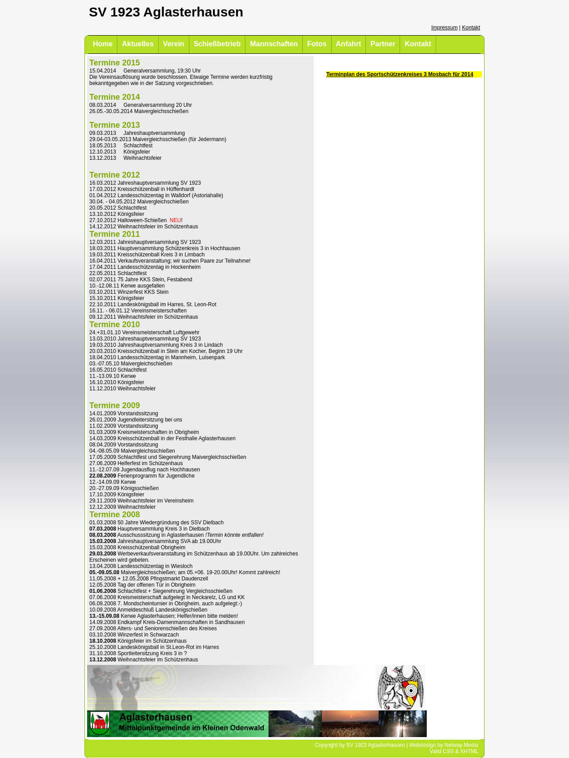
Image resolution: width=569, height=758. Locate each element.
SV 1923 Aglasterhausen (375, 745)
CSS (448, 751)
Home (102, 44)
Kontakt (471, 27)
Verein (173, 44)
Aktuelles (137, 44)
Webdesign (422, 745)
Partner (382, 44)
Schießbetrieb (217, 44)
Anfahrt (348, 44)
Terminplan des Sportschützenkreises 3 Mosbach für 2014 (399, 74)
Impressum (444, 27)
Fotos (317, 44)
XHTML (469, 751)
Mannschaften (274, 44)
